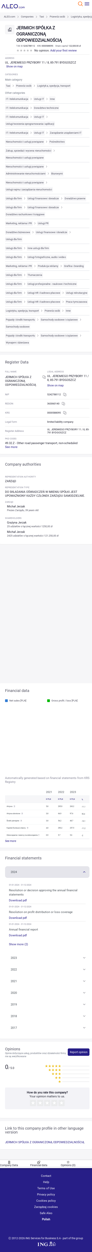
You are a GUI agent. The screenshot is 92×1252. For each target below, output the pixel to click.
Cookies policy (46, 1200)
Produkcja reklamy (48, 266)
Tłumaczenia (35, 275)
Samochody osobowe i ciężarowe (59, 319)
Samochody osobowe (18, 326)
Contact (46, 1176)
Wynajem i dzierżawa (17, 342)
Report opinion (79, 1052)
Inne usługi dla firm (38, 248)
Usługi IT (39, 99)
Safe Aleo (46, 1213)
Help (46, 1182)
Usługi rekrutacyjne (76, 292)
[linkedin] (47, 1229)
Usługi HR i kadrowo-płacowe (44, 292)
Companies (27, 16)
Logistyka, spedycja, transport (53, 85)
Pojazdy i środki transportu (20, 319)
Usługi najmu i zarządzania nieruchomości (29, 189)
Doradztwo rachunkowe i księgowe (25, 214)
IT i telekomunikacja (17, 99)
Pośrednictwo (57, 141)
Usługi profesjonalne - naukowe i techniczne (52, 283)
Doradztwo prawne (75, 198)
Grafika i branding (74, 266)
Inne (52, 99)
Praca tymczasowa (76, 301)
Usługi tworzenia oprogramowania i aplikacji (30, 123)
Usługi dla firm (14, 198)
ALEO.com (9, 16)
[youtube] (32, 1228)
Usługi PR (43, 223)
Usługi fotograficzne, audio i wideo (47, 257)
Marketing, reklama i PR (19, 223)
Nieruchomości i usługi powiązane (25, 141)
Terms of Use (46, 1188)
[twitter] (60, 1229)
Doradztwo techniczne (46, 107)
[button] (47, 872)
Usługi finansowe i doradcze (43, 198)
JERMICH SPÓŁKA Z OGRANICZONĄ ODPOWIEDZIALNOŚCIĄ (44, 1142)
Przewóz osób (57, 16)
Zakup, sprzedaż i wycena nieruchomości (28, 150)
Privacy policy (46, 1194)
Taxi (41, 16)
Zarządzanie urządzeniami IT (66, 132)
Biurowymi (57, 173)
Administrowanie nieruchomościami (25, 173)
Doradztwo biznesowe (18, 232)
